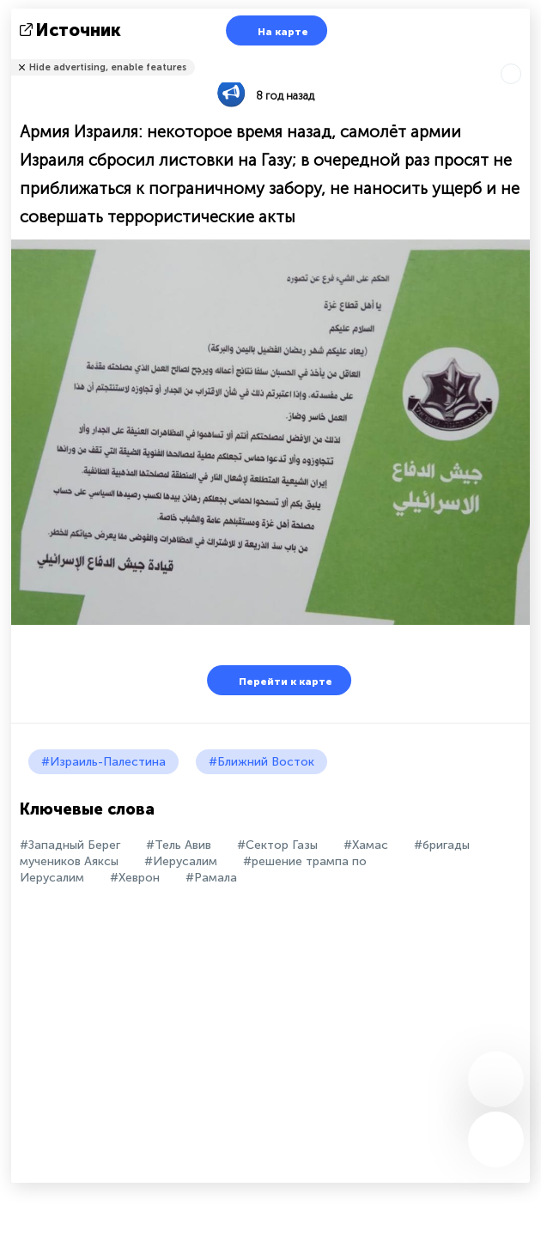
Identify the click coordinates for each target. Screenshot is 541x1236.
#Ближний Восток (261, 761)
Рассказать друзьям (520, 56)
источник (72, 30)
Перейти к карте (274, 680)
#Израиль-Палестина (103, 761)
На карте (272, 30)
